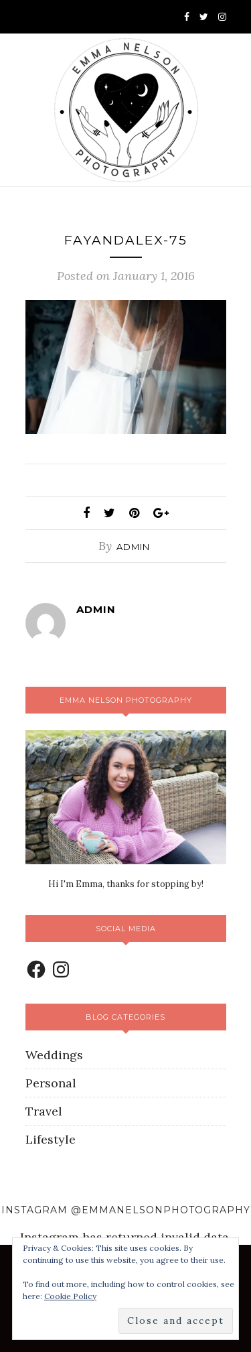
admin (133, 546)
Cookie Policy (70, 1296)
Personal (50, 1083)
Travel (43, 1111)
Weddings (54, 1055)
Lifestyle (50, 1139)
